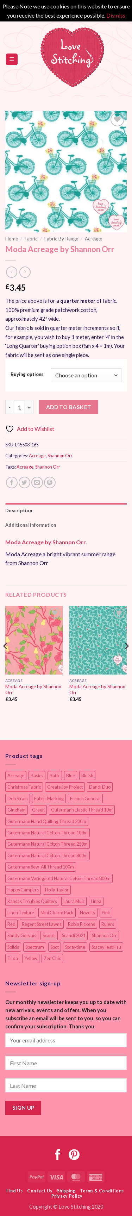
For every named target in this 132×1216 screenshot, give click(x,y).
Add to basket (69, 407)
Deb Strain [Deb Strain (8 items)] (17, 798)
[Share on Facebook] (12, 482)
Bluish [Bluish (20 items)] (87, 775)
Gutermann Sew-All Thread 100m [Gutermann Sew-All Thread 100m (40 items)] (40, 867)
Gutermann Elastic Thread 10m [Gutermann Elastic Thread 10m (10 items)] (82, 810)
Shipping (66, 1190)
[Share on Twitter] (24, 482)
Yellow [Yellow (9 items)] (30, 958)
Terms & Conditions (102, 1190)
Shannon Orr (60, 455)
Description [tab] (18, 510)
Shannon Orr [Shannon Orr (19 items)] (104, 935)
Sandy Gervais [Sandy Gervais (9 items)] (21, 935)
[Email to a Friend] (37, 482)
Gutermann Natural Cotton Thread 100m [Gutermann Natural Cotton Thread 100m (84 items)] (47, 832)
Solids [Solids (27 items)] (13, 947)
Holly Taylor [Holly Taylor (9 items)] (57, 889)
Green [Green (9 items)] (38, 810)
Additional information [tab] (30, 525)
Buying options (27, 374)
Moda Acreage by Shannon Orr (33, 690)
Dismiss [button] (115, 15)
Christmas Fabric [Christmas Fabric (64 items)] (24, 787)
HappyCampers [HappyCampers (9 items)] (23, 889)
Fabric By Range (61, 239)
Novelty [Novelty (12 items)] (87, 912)
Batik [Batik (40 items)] (55, 775)
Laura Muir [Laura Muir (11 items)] (73, 901)
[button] (12, 59)
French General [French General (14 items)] (85, 798)
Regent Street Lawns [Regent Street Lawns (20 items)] (42, 924)
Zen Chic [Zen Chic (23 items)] (52, 958)
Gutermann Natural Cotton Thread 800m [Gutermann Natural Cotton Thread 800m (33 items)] (47, 855)
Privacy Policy (67, 1196)
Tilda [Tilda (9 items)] (12, 958)
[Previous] (5, 660)
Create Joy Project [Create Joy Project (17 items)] (65, 787)
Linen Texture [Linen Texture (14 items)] (20, 912)
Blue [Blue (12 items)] (70, 775)
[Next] (126, 660)
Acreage (93, 239)
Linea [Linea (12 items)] (96, 901)
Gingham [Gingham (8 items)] (16, 810)
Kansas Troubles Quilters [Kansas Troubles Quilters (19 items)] (32, 901)
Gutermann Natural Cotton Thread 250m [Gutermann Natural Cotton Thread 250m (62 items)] (47, 844)
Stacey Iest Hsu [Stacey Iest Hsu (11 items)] (106, 947)
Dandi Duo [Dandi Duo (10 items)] (100, 787)
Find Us (14, 1190)
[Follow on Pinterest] (74, 1155)
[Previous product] (24, 272)
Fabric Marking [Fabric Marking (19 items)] (49, 798)
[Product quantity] (19, 407)
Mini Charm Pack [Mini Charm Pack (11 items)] (57, 912)
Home (11, 239)
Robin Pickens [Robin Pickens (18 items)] (81, 924)
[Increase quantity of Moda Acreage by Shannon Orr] (29, 407)
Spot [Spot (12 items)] (54, 947)
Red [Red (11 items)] (11, 924)
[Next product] (11, 272)
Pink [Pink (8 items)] (106, 912)
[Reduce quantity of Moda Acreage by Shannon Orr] (9, 407)
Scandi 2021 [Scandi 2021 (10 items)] (74, 935)
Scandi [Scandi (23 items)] (49, 935)
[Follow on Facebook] (57, 1155)
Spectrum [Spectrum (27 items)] (34, 947)
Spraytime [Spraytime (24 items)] (75, 947)
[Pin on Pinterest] (50, 482)
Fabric (31, 239)
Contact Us (39, 1190)
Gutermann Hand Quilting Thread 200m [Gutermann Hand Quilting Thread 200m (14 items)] (46, 821)
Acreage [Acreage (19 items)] (15, 775)
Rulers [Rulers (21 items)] (107, 924)
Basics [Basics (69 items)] (37, 775)
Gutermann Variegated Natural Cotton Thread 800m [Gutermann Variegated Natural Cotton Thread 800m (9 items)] (59, 878)
